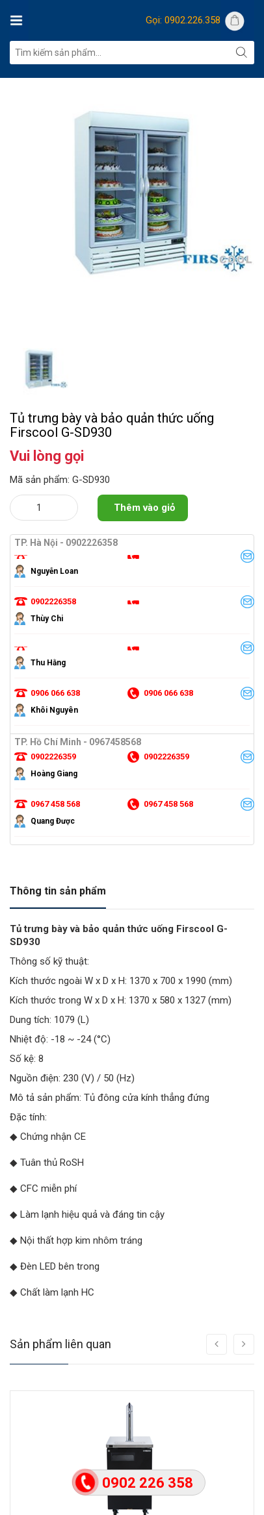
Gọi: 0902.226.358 (183, 20)
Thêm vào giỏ (144, 507)
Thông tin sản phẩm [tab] (58, 891)
